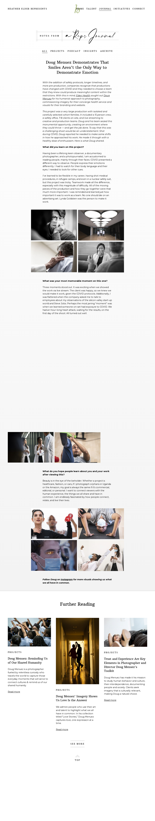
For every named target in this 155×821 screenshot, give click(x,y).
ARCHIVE (106, 51)
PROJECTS (58, 51)
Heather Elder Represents (27, 9)
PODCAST (74, 51)
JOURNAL (105, 9)
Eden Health (83, 95)
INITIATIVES (122, 9)
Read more (14, 691)
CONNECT (139, 9)
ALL (45, 51)
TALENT (91, 9)
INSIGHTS (90, 51)
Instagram (67, 579)
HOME (80, 9)
